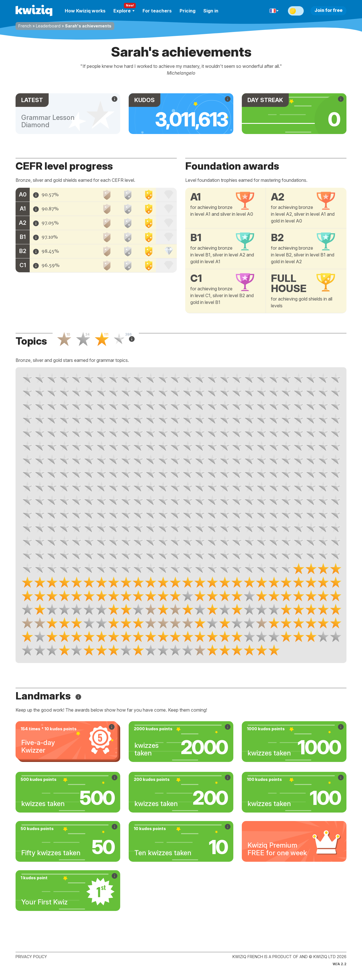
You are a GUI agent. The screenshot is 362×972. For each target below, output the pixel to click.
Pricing (187, 11)
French (24, 25)
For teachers (157, 11)
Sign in (210, 11)
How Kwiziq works (85, 11)
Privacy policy (31, 956)
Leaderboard (48, 25)
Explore (124, 11)
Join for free (328, 10)
